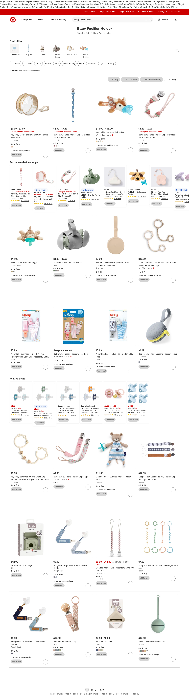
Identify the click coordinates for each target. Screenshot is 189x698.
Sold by (111, 63)
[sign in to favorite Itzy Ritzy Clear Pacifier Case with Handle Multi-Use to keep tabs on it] (45, 155)
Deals (9, 7)
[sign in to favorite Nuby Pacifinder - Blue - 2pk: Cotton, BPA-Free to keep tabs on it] (130, 371)
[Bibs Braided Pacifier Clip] (73, 641)
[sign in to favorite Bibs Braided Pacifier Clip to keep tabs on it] (88, 654)
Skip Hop (99, 268)
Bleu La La (100, 573)
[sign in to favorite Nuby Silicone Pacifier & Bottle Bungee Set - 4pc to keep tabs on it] (173, 578)
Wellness (18, 4)
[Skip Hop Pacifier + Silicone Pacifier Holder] (158, 354)
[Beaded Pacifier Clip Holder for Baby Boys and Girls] (116, 569)
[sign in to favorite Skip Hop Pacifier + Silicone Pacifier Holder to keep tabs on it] (173, 367)
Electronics (69, 4)
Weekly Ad (97, 7)
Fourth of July (23, 1)
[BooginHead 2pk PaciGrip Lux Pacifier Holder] (30, 643)
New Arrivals (26, 7)
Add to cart (16, 155)
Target (80, 33)
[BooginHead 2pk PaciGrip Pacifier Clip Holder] (73, 567)
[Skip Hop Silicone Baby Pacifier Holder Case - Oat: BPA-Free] (116, 264)
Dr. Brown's (58, 357)
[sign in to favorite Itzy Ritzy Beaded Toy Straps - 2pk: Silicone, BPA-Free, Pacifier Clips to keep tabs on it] (173, 280)
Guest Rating (69, 63)
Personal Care (165, 1)
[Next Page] (177, 51)
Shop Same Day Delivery (130, 7)
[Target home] (13, 20)
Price (81, 63)
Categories (28, 19)
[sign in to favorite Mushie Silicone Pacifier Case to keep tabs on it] (173, 659)
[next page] (102, 690)
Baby (150, 1)
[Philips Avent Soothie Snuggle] (30, 262)
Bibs (12, 568)
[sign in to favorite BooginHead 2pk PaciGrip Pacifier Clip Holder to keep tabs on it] (88, 585)
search (150, 20)
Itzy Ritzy (14, 140)
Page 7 (96, 694)
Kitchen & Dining (92, 1)
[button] (40, 190)
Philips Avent (16, 265)
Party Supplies (113, 4)
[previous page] (87, 690)
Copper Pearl (144, 482)
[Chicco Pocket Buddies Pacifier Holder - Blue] (116, 478)
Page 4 (75, 694)
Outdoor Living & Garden (111, 1)
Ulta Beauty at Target (151, 4)
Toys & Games (58, 4)
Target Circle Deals (84, 7)
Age (101, 63)
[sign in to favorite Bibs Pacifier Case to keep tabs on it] (130, 654)
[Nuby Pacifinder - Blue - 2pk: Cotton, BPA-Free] (116, 355)
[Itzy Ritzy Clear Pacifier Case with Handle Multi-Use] (30, 136)
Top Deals (72, 7)
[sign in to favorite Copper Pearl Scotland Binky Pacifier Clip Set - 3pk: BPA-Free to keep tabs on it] (173, 489)
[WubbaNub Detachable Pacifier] (116, 132)
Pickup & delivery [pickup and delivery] (59, 19)
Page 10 (118, 694)
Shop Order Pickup (110, 7)
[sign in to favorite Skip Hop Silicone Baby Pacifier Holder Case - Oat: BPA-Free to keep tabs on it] (130, 280)
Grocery (125, 1)
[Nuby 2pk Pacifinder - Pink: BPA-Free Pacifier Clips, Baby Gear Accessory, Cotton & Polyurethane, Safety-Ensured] (30, 355)
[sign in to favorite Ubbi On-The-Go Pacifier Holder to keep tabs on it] (88, 275)
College (64, 7)
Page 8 (104, 694)
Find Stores (173, 7)
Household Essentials (138, 1)
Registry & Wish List (146, 12)
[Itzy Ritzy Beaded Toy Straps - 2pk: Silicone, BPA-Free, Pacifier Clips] (158, 264)
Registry (144, 7)
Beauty (156, 1)
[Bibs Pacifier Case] (116, 641)
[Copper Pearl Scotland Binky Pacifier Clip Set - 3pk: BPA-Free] (158, 478)
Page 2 (60, 694)
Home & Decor (78, 1)
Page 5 (82, 694)
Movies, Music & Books (97, 4)
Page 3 (68, 694)
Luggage (26, 4)
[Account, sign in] (164, 19)
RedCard (152, 7)
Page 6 (89, 694)
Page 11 (127, 694)
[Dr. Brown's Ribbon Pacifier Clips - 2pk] (73, 354)
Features (92, 63)
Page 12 (135, 694)
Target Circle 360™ (126, 12)
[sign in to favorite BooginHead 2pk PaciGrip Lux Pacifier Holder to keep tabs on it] (45, 662)
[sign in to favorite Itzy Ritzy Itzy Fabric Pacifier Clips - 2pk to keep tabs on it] (88, 487)
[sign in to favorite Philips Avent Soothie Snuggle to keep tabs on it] (45, 280)
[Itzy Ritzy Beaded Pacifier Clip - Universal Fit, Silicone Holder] (73, 136)
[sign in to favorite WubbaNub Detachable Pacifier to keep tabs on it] (130, 149)
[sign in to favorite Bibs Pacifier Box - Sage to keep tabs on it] (45, 575)
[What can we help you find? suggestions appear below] (112, 19)
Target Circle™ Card (107, 12)
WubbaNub (100, 135)
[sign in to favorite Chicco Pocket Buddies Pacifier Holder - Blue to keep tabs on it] (130, 494)
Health (11, 4)
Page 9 (111, 694)
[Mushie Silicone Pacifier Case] (158, 641)
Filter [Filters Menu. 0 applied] (15, 63)
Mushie (141, 644)
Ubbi (55, 265)
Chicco (99, 482)
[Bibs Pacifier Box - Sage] (30, 565)
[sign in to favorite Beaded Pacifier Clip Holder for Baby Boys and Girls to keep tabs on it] (130, 583)
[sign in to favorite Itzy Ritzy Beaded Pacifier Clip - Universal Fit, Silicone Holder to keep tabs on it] (88, 150)
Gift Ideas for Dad (37, 1)
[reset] (146, 20)
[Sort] (27, 63)
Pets (140, 4)
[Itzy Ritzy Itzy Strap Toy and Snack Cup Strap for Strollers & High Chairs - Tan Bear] (30, 478)
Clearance (16, 7)
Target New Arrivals (8, 1)
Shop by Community (169, 4)
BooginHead (58, 571)
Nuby (13, 359)
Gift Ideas (124, 4)
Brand (48, 63)
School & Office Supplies (41, 4)
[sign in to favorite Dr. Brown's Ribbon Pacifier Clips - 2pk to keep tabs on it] (88, 368)
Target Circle (162, 7)
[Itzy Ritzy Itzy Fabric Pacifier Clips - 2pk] (73, 476)
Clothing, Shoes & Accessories (58, 1)
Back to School (54, 7)
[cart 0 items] (176, 19)
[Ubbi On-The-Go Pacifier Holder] (73, 262)
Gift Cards (133, 4)
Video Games (80, 4)
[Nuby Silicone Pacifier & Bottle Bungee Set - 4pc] (158, 567)
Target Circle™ (89, 12)
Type (57, 63)
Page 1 (53, 694)
